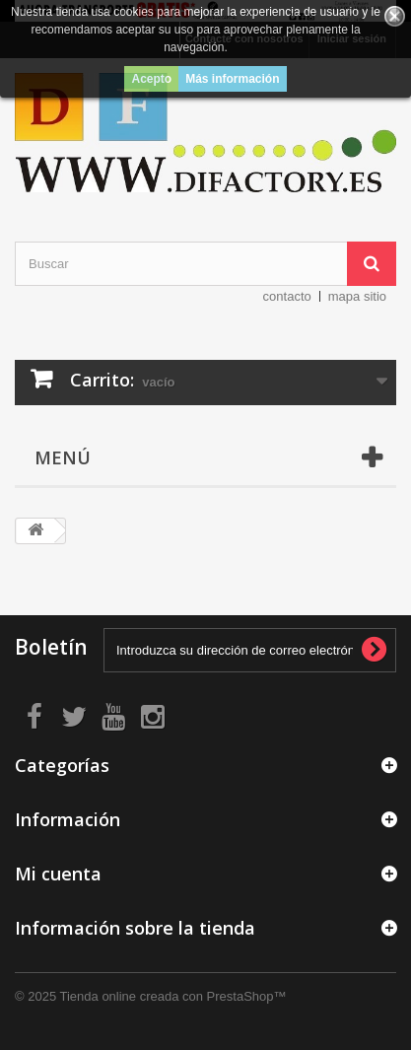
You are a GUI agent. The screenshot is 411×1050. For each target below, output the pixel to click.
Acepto (151, 79)
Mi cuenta (58, 873)
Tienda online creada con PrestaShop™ (173, 996)
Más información (232, 79)
